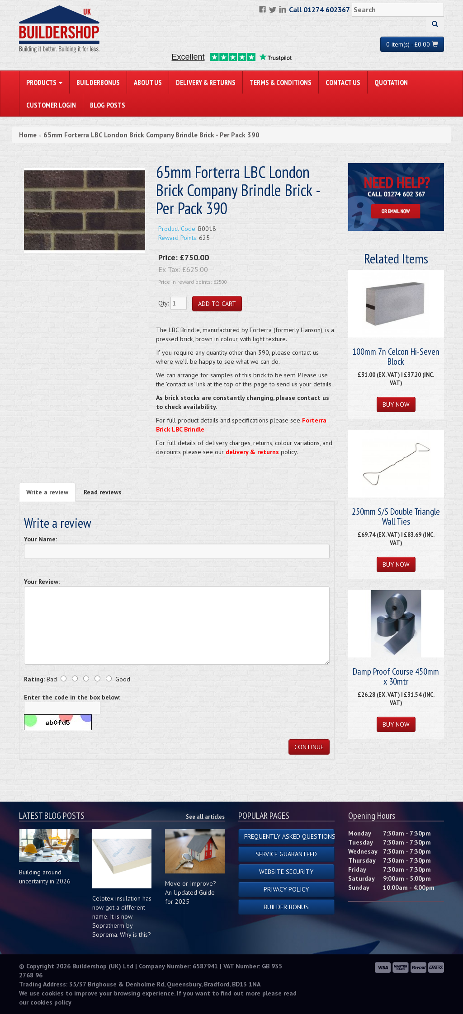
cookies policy (50, 1002)
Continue (309, 747)
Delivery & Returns (206, 82)
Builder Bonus (286, 907)
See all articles (205, 816)
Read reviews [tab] (103, 492)
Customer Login (51, 104)
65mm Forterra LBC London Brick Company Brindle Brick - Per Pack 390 (151, 135)
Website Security (286, 872)
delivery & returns (252, 452)
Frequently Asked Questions (289, 836)
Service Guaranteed (286, 854)
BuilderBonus (98, 82)
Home (28, 135)
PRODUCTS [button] (44, 82)
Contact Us (343, 82)
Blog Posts (107, 104)
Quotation (391, 82)
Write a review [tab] (47, 492)
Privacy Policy (286, 889)
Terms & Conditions (281, 82)
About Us (148, 82)
